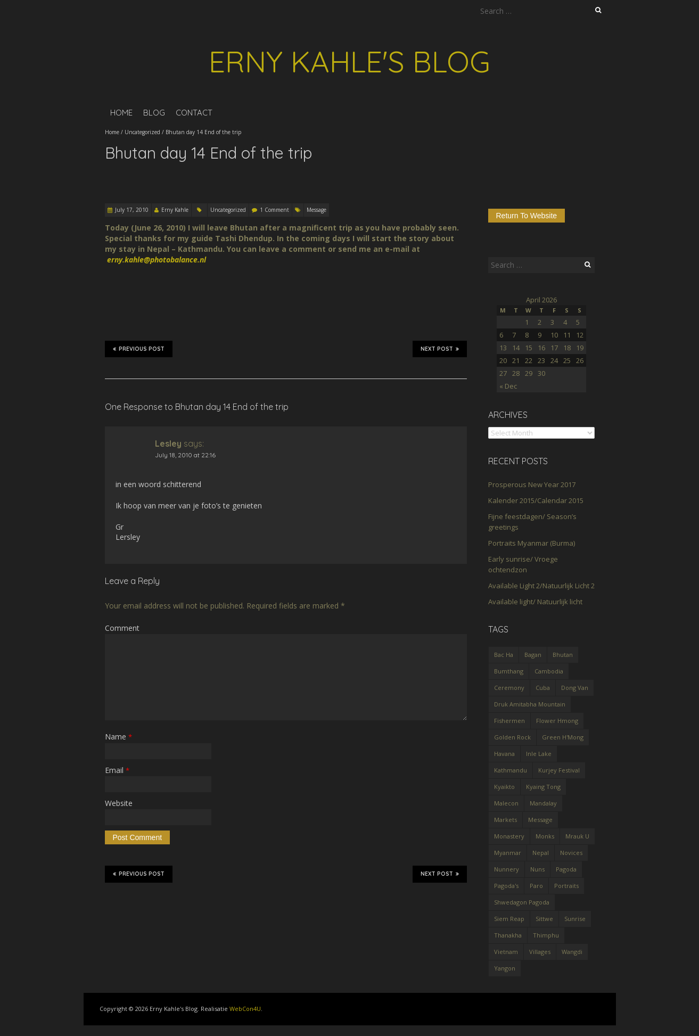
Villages (539, 952)
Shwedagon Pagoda (521, 902)
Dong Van (574, 688)
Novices (571, 853)
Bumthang (508, 671)
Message (316, 209)
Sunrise (575, 919)
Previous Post (139, 348)
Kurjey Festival (559, 770)
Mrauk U (577, 836)
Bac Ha (503, 655)
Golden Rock (512, 737)
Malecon (506, 803)
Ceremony (509, 688)
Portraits (566, 886)
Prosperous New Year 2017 (531, 484)
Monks (545, 836)
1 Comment (274, 209)
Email (117, 770)
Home (121, 113)
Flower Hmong (557, 721)
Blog (154, 113)
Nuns (537, 869)
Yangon (504, 968)
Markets (505, 820)
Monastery (509, 836)
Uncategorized (142, 132)
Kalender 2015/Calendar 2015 (535, 500)
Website (119, 803)
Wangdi (572, 952)
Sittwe (544, 919)
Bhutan (563, 655)
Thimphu (546, 935)
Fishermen (509, 721)
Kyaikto (504, 787)
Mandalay (543, 803)
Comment (122, 628)
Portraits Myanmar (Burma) (531, 543)
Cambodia (548, 671)
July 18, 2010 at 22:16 (185, 455)
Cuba (543, 688)
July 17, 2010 (132, 209)
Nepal (540, 853)
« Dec (508, 386)
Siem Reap (509, 919)
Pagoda (566, 869)
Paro (536, 886)
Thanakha (508, 935)
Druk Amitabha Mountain (529, 704)
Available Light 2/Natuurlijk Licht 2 (541, 585)
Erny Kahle (174, 209)
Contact (194, 113)
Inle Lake (539, 754)
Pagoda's (506, 886)
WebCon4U (245, 1009)
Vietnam (506, 952)
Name (118, 736)
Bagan (532, 655)
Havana (504, 754)
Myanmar (507, 853)
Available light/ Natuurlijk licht (535, 601)
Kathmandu (510, 770)
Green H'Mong (562, 737)
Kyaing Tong (543, 787)
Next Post (440, 348)
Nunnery (506, 869)
